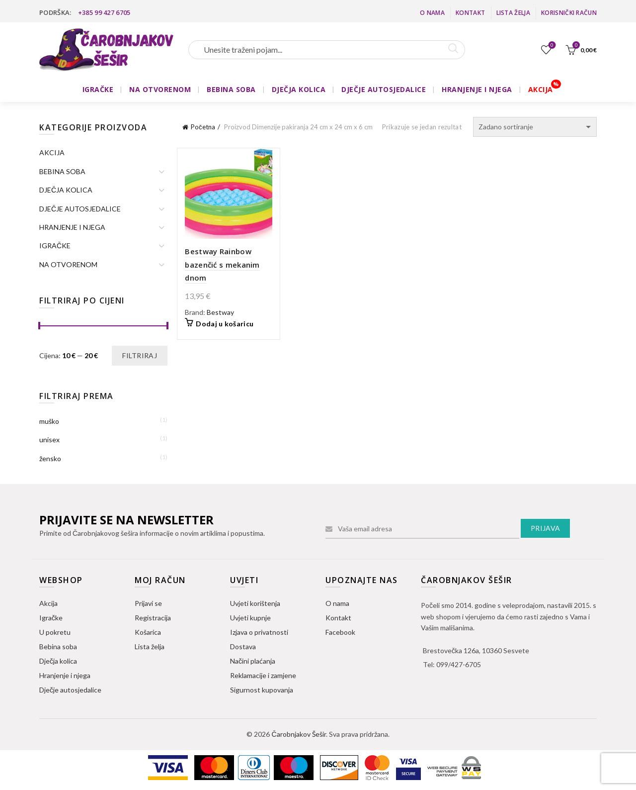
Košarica (148, 632)
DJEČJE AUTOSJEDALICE (383, 89)
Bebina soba (58, 646)
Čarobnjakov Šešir (298, 734)
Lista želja (513, 12)
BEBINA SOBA (231, 89)
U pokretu (55, 632)
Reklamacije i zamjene (263, 675)
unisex (49, 439)
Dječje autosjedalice (70, 690)
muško (49, 421)
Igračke (51, 617)
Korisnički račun (569, 12)
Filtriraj (139, 355)
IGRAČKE (98, 89)
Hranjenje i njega (64, 675)
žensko (50, 458)
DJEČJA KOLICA (299, 89)
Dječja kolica (58, 661)
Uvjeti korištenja (255, 603)
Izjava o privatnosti (259, 632)
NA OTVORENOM (160, 89)
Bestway (220, 312)
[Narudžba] (535, 127)
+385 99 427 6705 (104, 12)
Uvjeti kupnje (250, 617)
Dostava (243, 646)
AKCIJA (540, 89)
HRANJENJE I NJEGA (477, 89)
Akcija (48, 603)
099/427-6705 (458, 664)
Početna (203, 127)
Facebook (340, 632)
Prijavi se (148, 603)
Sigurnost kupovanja (261, 690)
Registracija (153, 617)
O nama (432, 12)
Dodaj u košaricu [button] (224, 323)
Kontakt (470, 12)
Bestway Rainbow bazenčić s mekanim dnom (222, 264)
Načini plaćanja (252, 661)
